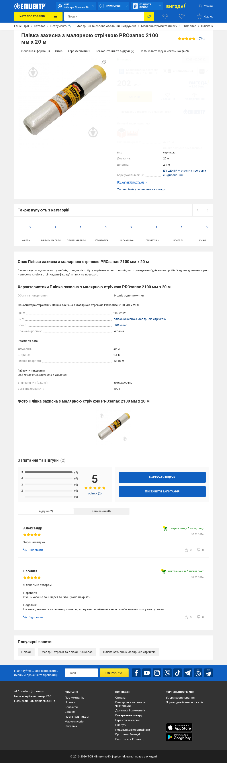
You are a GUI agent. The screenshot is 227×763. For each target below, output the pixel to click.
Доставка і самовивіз (130, 710)
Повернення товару (128, 715)
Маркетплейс (74, 721)
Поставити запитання (162, 491)
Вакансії (70, 711)
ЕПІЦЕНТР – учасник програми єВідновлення (184, 173)
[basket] (204, 16)
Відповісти (33, 550)
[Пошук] (149, 16)
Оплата (120, 697)
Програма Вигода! (127, 734)
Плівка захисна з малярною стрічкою (129, 652)
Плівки (26, 652)
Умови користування (180, 697)
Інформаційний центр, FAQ (32, 696)
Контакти (71, 707)
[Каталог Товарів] (38, 16)
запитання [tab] (99, 511)
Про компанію (74, 697)
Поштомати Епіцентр (130, 739)
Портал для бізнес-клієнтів (184, 702)
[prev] (197, 210)
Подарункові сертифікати (132, 729)
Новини (70, 702)
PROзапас (120, 325)
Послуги (121, 724)
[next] (208, 210)
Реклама (71, 726)
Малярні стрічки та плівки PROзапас (67, 652)
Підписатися (114, 672)
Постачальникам (77, 716)
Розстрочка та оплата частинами (130, 704)
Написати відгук (162, 477)
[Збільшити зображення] (103, 62)
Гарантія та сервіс (127, 720)
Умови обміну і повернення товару (141, 189)
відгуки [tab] (44, 511)
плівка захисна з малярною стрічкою (140, 319)
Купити (134, 96)
